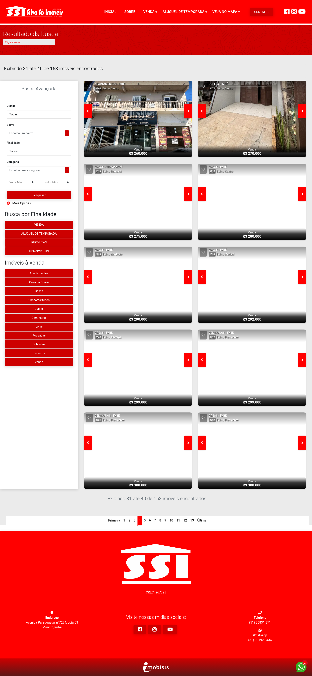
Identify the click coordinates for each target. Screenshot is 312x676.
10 (171, 520)
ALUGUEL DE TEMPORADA (39, 233)
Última (201, 520)
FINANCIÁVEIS (39, 251)
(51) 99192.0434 (260, 640)
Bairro (10, 124)
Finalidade (13, 142)
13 (192, 520)
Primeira (114, 520)
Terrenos (39, 353)
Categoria (13, 161)
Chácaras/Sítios (39, 300)
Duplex (39, 309)
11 (178, 520)
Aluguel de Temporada (184, 13)
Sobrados (39, 344)
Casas (39, 291)
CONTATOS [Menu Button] (261, 13)
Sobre (129, 13)
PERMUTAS (39, 242)
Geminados (39, 318)
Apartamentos (38, 273)
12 (185, 520)
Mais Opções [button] (19, 203)
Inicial (110, 13)
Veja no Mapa (224, 13)
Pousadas (39, 335)
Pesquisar (39, 195)
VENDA (39, 224)
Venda (149, 13)
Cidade (11, 105)
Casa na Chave (39, 282)
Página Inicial (12, 42)
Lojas (39, 326)
